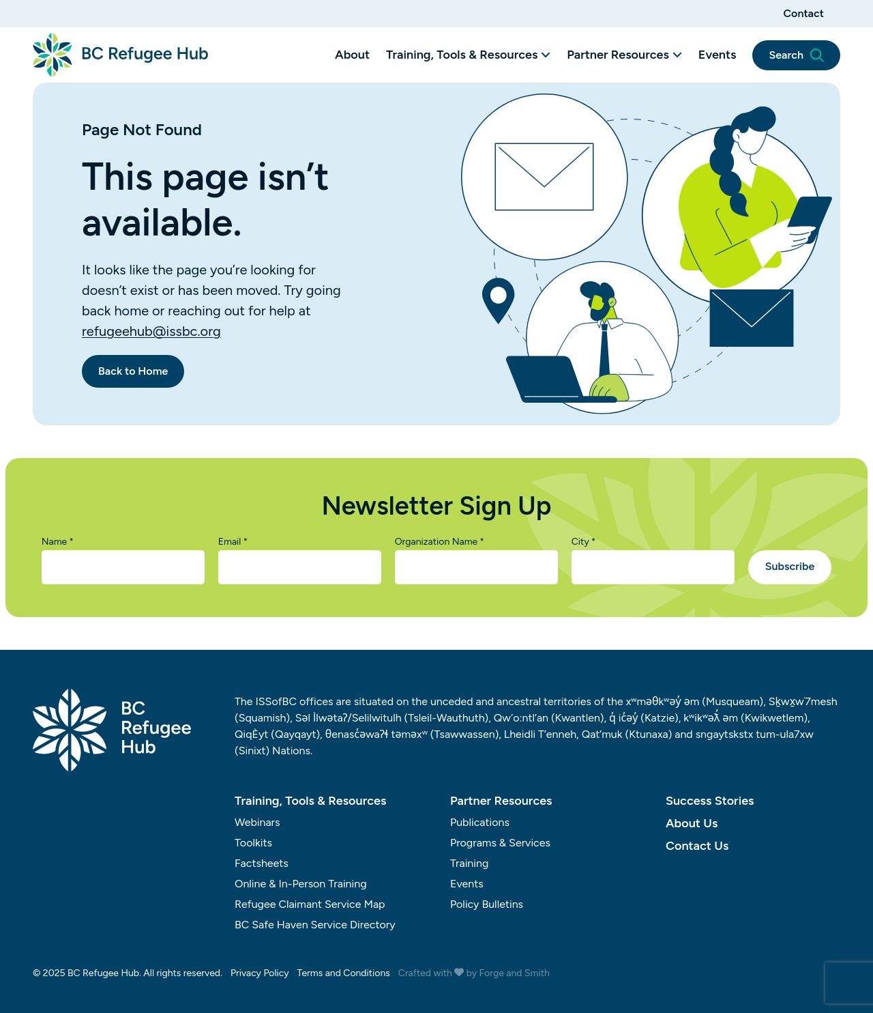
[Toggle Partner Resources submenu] (677, 54)
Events (717, 54)
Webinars (257, 822)
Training (469, 863)
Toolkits (253, 842)
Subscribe (790, 566)
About (352, 54)
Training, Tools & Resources (461, 54)
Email (233, 542)
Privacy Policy (260, 973)
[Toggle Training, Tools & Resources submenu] (545, 54)
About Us (691, 823)
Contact (804, 13)
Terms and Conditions (343, 973)
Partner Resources (618, 54)
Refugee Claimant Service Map (310, 904)
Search (796, 55)
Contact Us (697, 845)
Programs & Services (500, 842)
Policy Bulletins (486, 904)
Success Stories (710, 800)
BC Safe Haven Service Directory (315, 924)
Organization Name (439, 542)
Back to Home (133, 371)
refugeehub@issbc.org (151, 331)
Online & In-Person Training (301, 883)
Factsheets (261, 863)
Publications (479, 822)
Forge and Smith (514, 973)
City (584, 542)
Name (58, 542)
